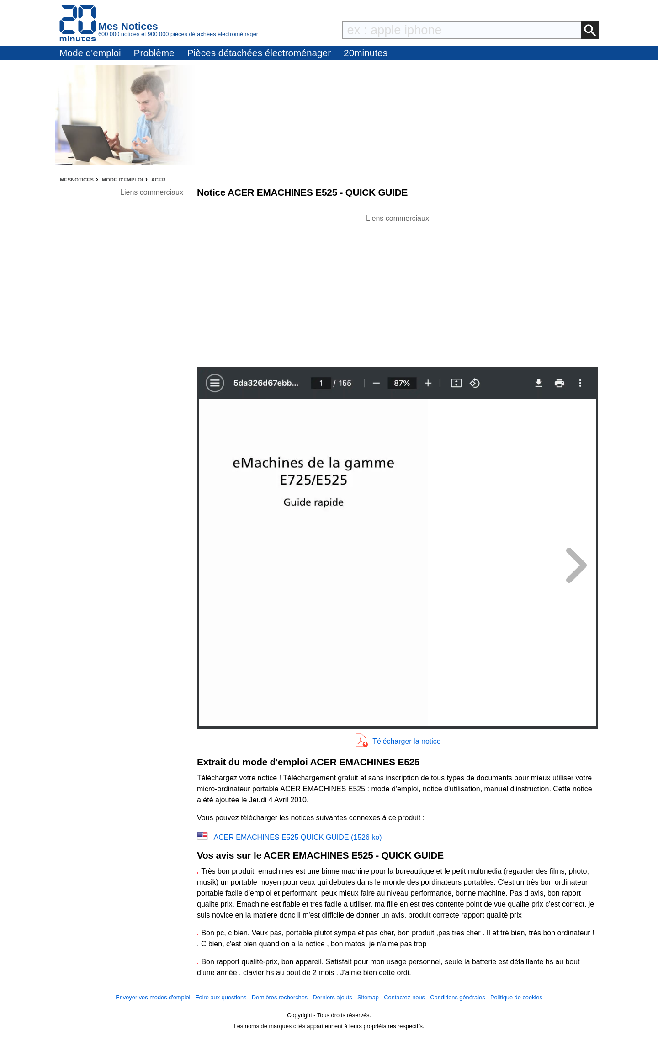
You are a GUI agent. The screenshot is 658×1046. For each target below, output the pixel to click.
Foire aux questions (221, 997)
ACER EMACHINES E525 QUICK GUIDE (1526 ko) (297, 837)
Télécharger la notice (406, 741)
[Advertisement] (397, 288)
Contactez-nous (404, 997)
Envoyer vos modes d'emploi (153, 997)
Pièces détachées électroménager (259, 53)
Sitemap (368, 997)
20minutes (365, 53)
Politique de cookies (516, 997)
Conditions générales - (460, 997)
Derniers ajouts (332, 997)
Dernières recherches (280, 997)
